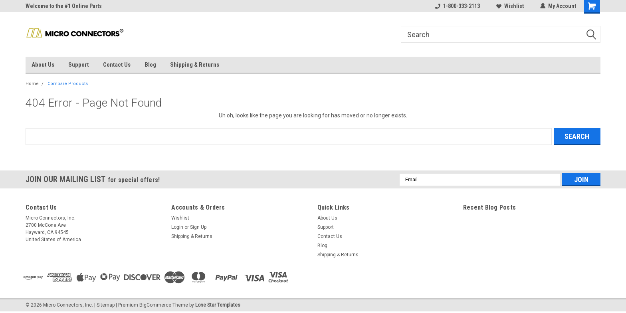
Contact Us (117, 64)
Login (177, 227)
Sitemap (106, 305)
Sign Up (198, 227)
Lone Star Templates (217, 305)
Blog (150, 64)
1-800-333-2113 (457, 6)
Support (78, 64)
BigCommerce (155, 305)
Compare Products (68, 83)
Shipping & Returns (194, 64)
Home (32, 83)
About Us (43, 64)
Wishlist (510, 6)
